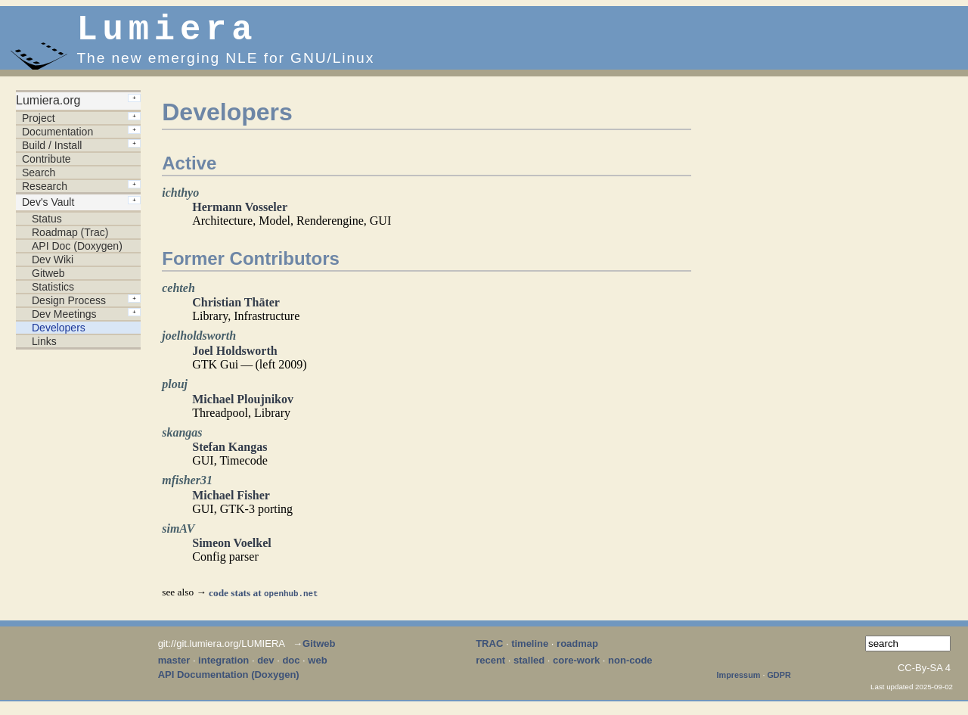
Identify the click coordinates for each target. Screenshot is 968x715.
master (174, 667)
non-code (630, 667)
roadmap (577, 651)
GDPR (778, 682)
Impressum (739, 682)
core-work (576, 667)
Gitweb (318, 651)
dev (265, 667)
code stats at (263, 600)
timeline (529, 651)
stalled (528, 667)
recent (490, 667)
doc (290, 667)
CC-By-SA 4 (924, 675)
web (317, 667)
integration (223, 667)
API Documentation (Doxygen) (228, 682)
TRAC (489, 651)
